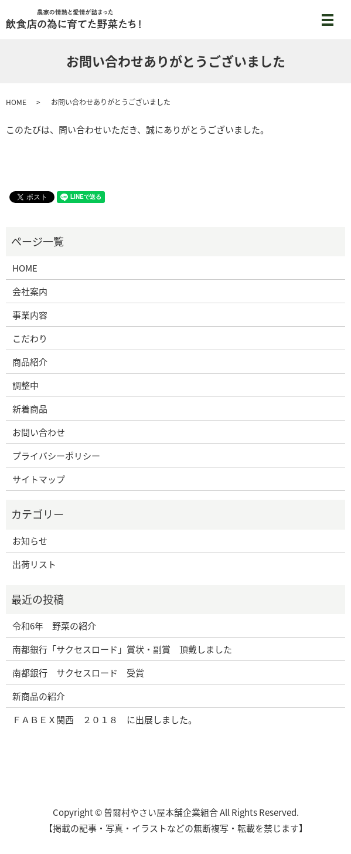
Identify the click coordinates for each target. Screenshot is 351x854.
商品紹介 (29, 361)
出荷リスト (34, 564)
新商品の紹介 (38, 696)
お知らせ (29, 540)
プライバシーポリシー (56, 455)
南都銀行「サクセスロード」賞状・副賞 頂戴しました (122, 649)
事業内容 (29, 315)
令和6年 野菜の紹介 (54, 625)
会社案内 (29, 291)
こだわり (29, 338)
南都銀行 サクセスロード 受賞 (78, 672)
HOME (16, 102)
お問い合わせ (38, 432)
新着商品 (29, 408)
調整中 (25, 385)
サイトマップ (38, 479)
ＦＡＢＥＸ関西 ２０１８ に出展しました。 (104, 719)
